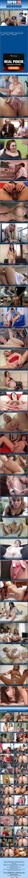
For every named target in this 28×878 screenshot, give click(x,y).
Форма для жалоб (14, 874)
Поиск (13, 6)
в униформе (14, 34)
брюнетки (11, 33)
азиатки (3, 34)
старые (8, 34)
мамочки (5, 33)
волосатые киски (19, 33)
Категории (9, 6)
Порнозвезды (18, 6)
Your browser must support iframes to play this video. (14, 20)
